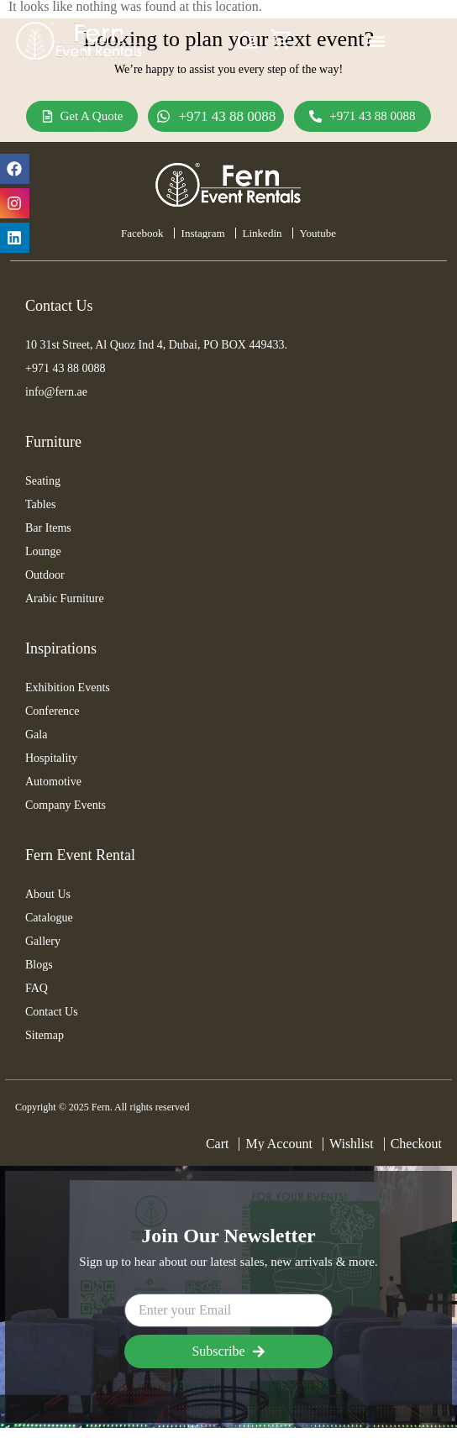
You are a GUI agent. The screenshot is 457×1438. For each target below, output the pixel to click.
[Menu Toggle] (377, 41)
